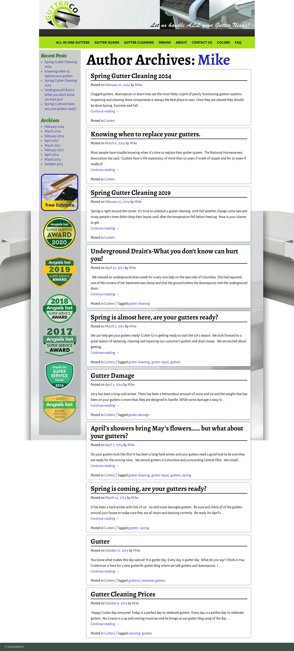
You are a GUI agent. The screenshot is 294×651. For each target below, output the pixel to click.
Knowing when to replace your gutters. (146, 134)
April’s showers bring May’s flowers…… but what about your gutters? (167, 432)
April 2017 (52, 140)
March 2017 (53, 145)
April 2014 (52, 154)
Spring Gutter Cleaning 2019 (131, 192)
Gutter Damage (112, 375)
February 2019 (54, 136)
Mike (214, 59)
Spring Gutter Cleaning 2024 (131, 75)
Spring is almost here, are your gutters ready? (154, 317)
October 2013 (54, 164)
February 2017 (54, 150)
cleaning (134, 633)
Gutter (100, 541)
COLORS (223, 42)
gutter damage (138, 415)
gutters (175, 362)
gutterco (134, 580)
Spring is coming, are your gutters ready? (148, 488)
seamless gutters (153, 580)
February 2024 (54, 127)
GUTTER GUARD (106, 42)
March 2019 (53, 131)
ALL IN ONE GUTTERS (73, 42)
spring (186, 475)
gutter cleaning (139, 303)
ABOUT (181, 42)
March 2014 (53, 159)
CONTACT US (202, 42)
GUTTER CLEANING (139, 42)
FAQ (238, 42)
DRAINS (165, 42)
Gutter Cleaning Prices (123, 594)
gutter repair (160, 362)
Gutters (109, 121)
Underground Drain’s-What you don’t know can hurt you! (164, 254)
